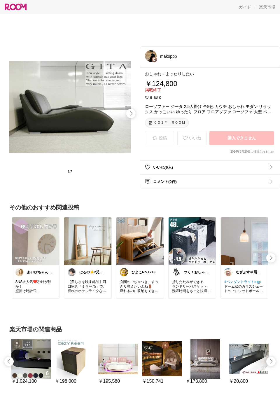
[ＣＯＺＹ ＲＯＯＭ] (167, 122)
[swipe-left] (9, 361)
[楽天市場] (267, 7)
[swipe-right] (131, 113)
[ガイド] (245, 7)
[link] (35, 241)
